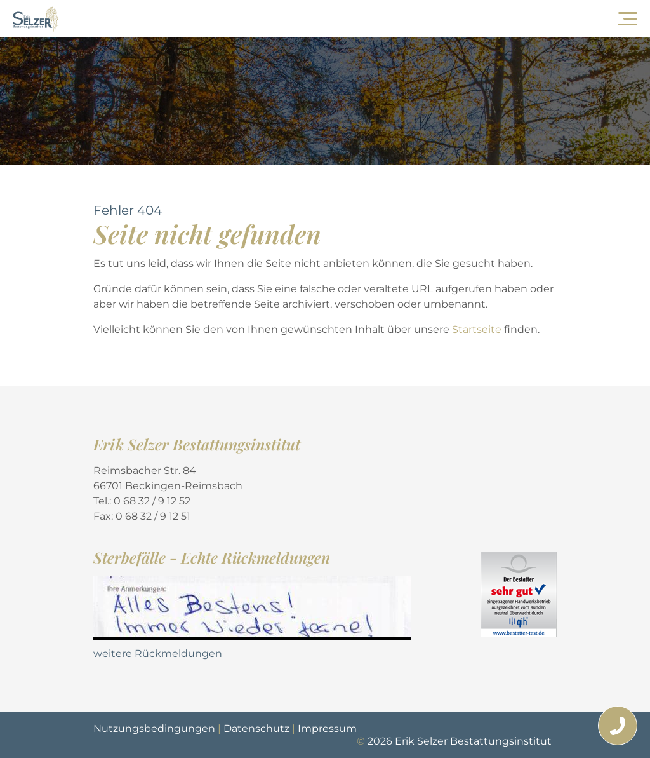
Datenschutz (256, 728)
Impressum (327, 728)
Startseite (478, 329)
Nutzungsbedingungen (154, 728)
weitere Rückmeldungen (157, 653)
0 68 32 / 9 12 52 (152, 501)
